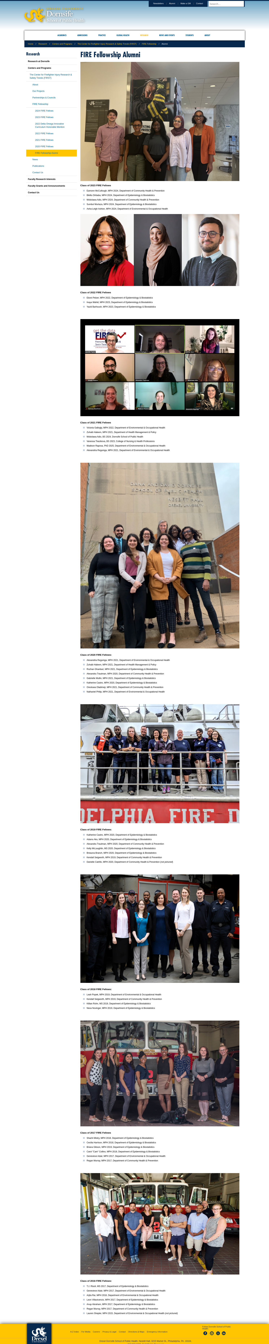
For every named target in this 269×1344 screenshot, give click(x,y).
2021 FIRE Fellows (44, 140)
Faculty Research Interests (42, 179)
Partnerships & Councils (44, 97)
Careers (96, 1328)
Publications (38, 166)
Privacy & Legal (109, 1328)
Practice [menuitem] (102, 35)
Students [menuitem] (190, 35)
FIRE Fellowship (149, 44)
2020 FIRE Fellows (44, 146)
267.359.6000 (134, 1341)
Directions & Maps (136, 1328)
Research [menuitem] (144, 35)
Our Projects (39, 91)
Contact (203, 3)
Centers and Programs (62, 44)
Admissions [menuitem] (82, 35)
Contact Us (38, 172)
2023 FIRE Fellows (44, 117)
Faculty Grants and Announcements (46, 186)
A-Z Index (74, 1328)
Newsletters (162, 3)
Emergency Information (157, 1328)
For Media (86, 1328)
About (35, 84)
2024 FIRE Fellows (44, 111)
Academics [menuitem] (61, 35)
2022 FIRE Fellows (44, 133)
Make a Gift (189, 3)
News (35, 159)
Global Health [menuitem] (123, 35)
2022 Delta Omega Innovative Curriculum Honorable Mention (50, 125)
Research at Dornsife (39, 61)
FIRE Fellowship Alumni (46, 153)
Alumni (176, 3)
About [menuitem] (207, 35)
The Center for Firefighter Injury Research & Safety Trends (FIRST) (107, 44)
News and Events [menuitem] (167, 35)
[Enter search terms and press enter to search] (228, 4)
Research (42, 44)
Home (30, 44)
